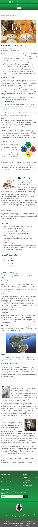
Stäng (27, 525)
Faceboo (25, 477)
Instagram (25, 480)
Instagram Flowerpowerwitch (27, 484)
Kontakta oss (4, 477)
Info (24, 525)
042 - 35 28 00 (9, 481)
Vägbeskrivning (5, 479)
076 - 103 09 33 (9, 483)
